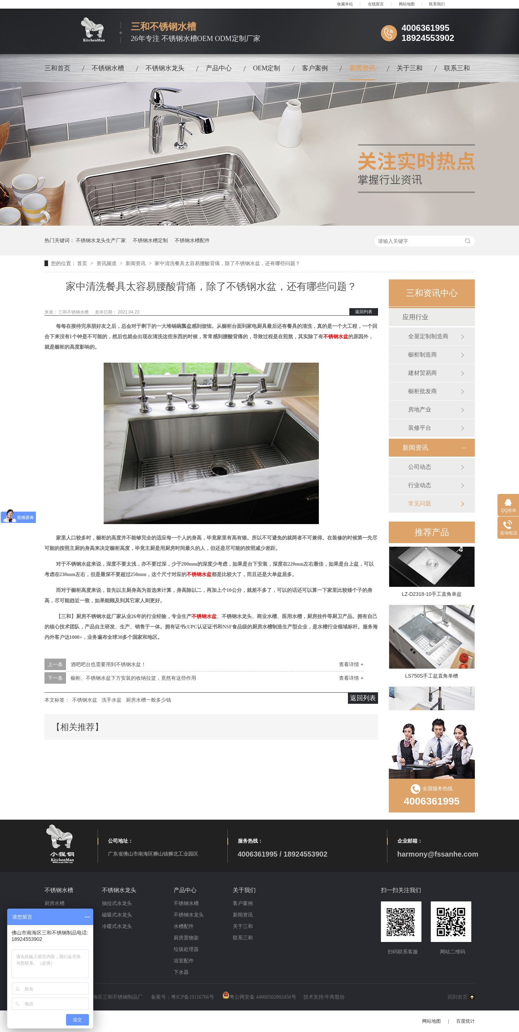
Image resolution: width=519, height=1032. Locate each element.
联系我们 (437, 4)
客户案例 (315, 68)
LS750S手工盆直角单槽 (431, 677)
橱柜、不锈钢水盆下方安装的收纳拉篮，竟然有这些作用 (133, 678)
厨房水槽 (54, 903)
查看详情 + (351, 664)
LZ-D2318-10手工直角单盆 (432, 595)
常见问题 (419, 503)
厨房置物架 (186, 938)
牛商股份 (335, 997)
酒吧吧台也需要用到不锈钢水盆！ (108, 664)
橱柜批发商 (422, 391)
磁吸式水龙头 (117, 915)
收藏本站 (345, 4)
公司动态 (419, 467)
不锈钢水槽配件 (192, 240)
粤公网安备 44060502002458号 (259, 997)
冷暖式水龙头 (117, 926)
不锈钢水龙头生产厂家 (101, 240)
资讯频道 (107, 263)
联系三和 (457, 68)
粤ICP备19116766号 (192, 997)
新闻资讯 (362, 68)
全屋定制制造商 (428, 336)
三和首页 (57, 68)
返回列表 (363, 311)
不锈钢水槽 (108, 68)
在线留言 (376, 4)
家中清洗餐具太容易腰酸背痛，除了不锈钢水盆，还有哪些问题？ (227, 263)
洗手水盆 (112, 700)
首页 (83, 263)
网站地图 (407, 4)
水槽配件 (184, 926)
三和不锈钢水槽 (74, 312)
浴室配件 (184, 960)
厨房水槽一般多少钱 (148, 700)
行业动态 (419, 485)
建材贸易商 (422, 373)
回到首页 (458, 997)
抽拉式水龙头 (117, 903)
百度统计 (465, 1021)
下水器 (181, 972)
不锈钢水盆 (335, 336)
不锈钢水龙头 (165, 68)
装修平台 (419, 428)
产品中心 (219, 68)
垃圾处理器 (186, 949)
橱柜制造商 (422, 355)
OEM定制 (266, 68)
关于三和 (410, 68)
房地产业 (419, 409)
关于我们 (244, 890)
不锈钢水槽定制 (150, 240)
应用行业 (415, 317)
